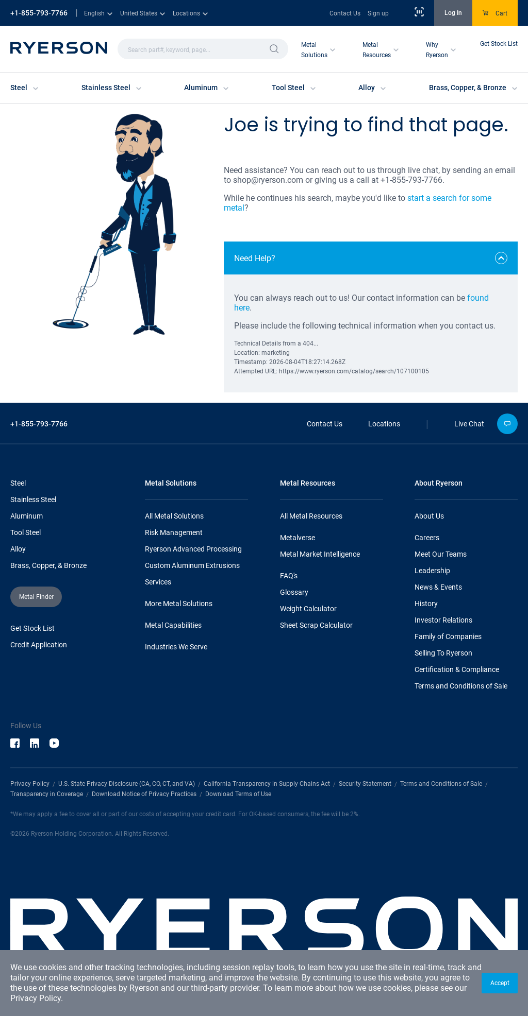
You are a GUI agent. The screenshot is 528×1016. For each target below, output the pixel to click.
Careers (427, 537)
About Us (429, 516)
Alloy (18, 549)
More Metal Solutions (178, 603)
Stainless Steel (33, 499)
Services (158, 582)
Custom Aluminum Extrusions (192, 565)
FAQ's (289, 576)
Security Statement (365, 783)
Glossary (294, 592)
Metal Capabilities (173, 625)
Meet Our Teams (441, 554)
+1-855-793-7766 (39, 13)
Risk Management (174, 532)
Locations (384, 424)
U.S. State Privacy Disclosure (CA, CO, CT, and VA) (126, 783)
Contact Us (344, 13)
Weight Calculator (308, 609)
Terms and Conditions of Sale (461, 686)
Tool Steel (25, 532)
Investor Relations (443, 620)
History (426, 603)
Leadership (432, 570)
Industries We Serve (176, 647)
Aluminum (26, 516)
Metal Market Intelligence (320, 554)
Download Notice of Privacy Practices (144, 794)
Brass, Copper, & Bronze (48, 565)
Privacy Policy (35, 998)
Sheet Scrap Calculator (316, 625)
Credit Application (38, 645)
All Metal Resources (311, 516)
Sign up (378, 13)
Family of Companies (448, 636)
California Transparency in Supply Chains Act (267, 783)
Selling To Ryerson (443, 653)
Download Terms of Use (238, 794)
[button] (500, 983)
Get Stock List (499, 43)
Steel (18, 483)
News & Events (438, 587)
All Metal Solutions (174, 516)
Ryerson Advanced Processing (193, 549)
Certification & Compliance (457, 669)
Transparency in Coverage (46, 794)
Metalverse (297, 537)
